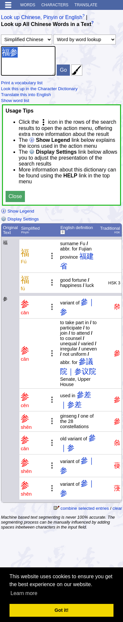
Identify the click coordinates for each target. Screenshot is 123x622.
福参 (28, 61)
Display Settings (20, 219)
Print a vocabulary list (22, 82)
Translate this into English (26, 94)
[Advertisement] (69, 550)
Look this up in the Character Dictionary (39, 88)
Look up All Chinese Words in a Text (46, 24)
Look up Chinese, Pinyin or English (41, 17)
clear (117, 508)
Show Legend (17, 211)
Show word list (15, 100)
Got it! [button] (61, 610)
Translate (85, 5)
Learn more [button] (23, 593)
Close (15, 196)
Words (27, 5)
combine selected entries (85, 508)
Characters (55, 5)
